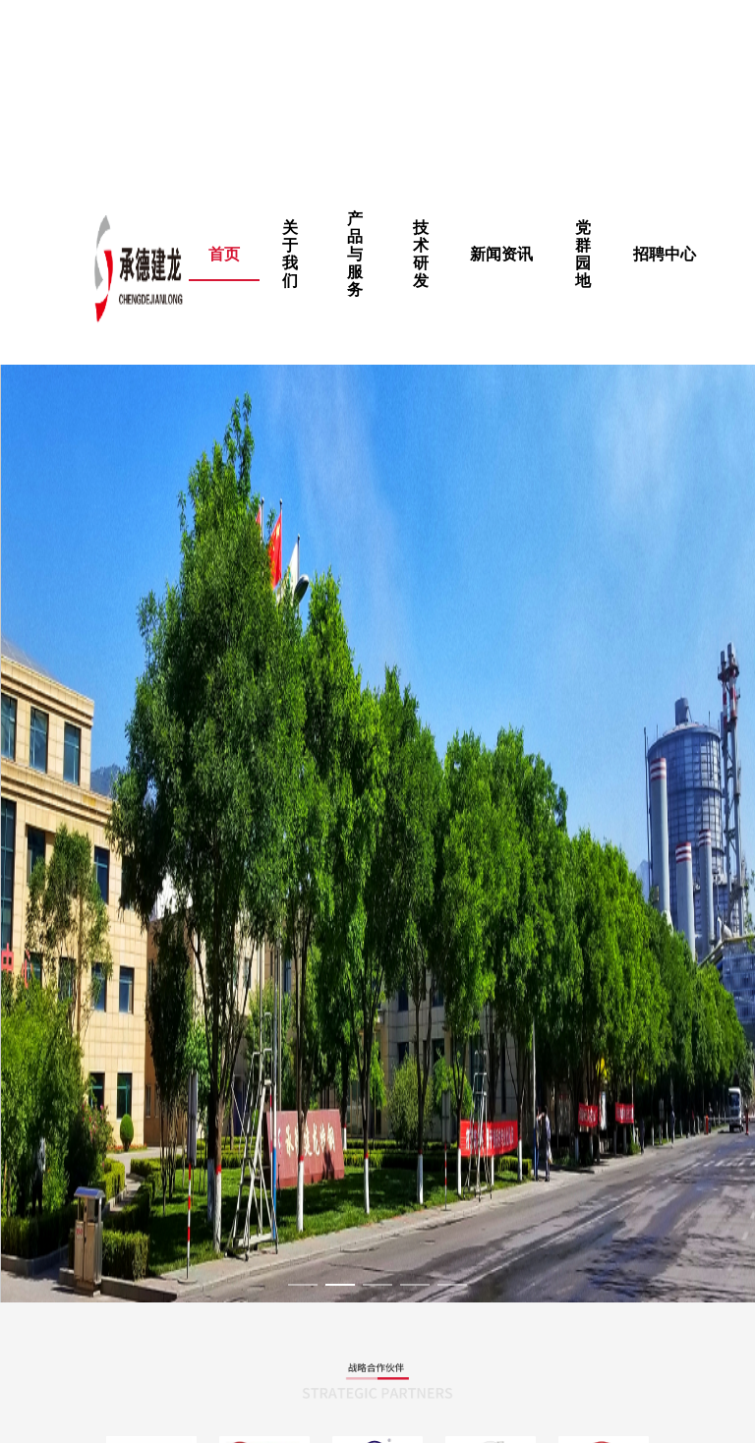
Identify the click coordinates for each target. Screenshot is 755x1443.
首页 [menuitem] (224, 254)
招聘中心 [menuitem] (664, 254)
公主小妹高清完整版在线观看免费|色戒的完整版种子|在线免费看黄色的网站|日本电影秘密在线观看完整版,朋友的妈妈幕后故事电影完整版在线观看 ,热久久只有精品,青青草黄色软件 (369, 92)
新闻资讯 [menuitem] (501, 254)
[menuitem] (290, 254)
